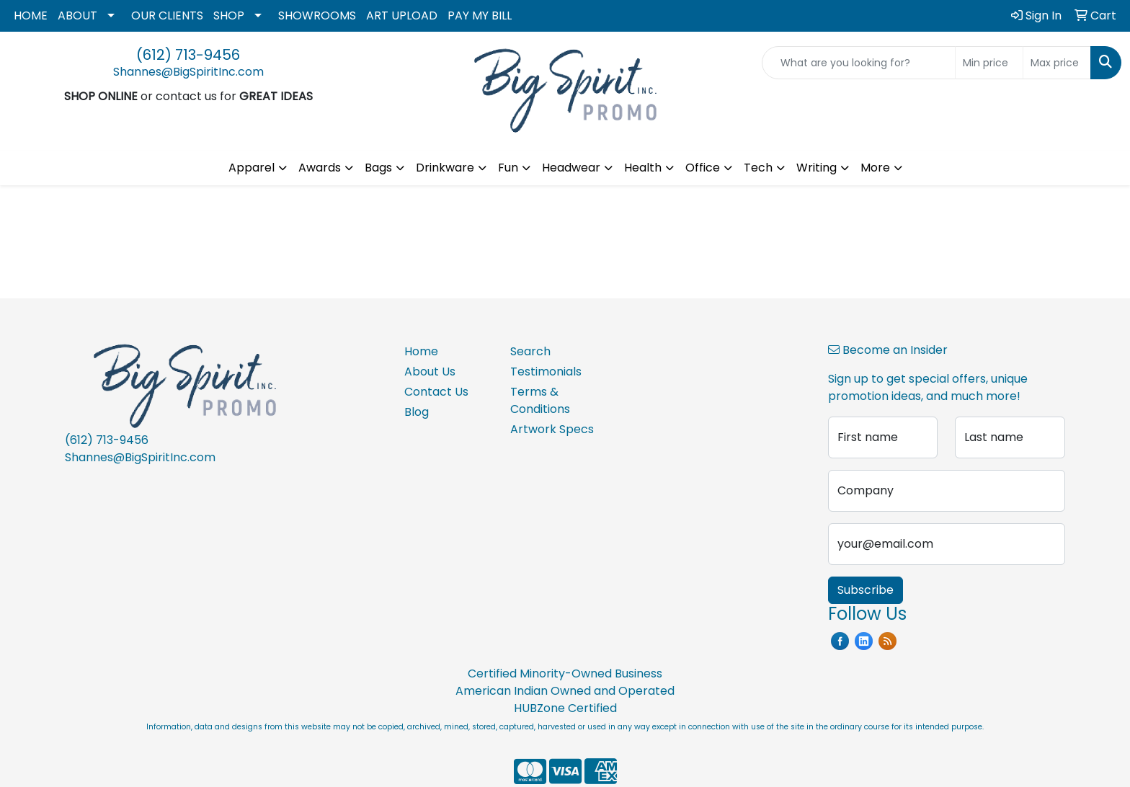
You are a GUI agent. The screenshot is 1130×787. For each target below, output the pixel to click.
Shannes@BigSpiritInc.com (188, 71)
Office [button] (702, 167)
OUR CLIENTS (167, 15)
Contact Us (436, 391)
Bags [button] (378, 167)
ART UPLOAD (401, 15)
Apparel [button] (251, 167)
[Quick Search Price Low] (989, 62)
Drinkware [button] (445, 167)
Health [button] (643, 167)
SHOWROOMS (317, 15)
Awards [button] (319, 167)
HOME (31, 15)
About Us (429, 371)
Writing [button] (816, 167)
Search (530, 351)
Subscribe (865, 590)
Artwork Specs (552, 429)
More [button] (875, 167)
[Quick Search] (859, 62)
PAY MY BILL (480, 15)
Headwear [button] (571, 167)
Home (421, 351)
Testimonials (546, 371)
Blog (416, 412)
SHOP (228, 15)
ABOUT (77, 15)
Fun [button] (508, 167)
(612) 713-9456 (188, 55)
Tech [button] (758, 167)
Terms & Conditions (540, 400)
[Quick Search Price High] (1057, 62)
